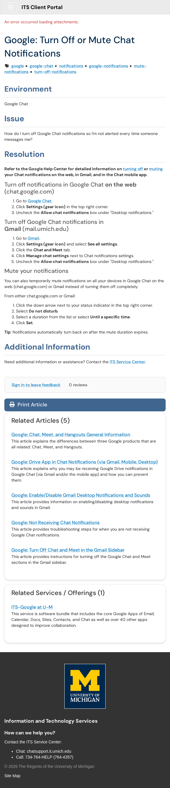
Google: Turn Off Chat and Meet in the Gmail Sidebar (68, 550)
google (17, 66)
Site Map (12, 775)
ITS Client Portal (42, 7)
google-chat (41, 66)
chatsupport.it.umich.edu (49, 751)
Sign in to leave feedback (36, 384)
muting (156, 168)
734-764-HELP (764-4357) (49, 757)
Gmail (33, 238)
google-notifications (108, 66)
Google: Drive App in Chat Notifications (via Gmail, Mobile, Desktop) (84, 462)
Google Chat (40, 200)
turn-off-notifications (55, 71)
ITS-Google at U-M (32, 607)
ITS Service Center (127, 361)
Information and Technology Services (51, 721)
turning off (133, 168)
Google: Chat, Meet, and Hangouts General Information (70, 434)
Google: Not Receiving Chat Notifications (55, 523)
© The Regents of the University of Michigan (49, 766)
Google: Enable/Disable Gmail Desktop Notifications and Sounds (80, 495)
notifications (71, 66)
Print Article (28, 404)
